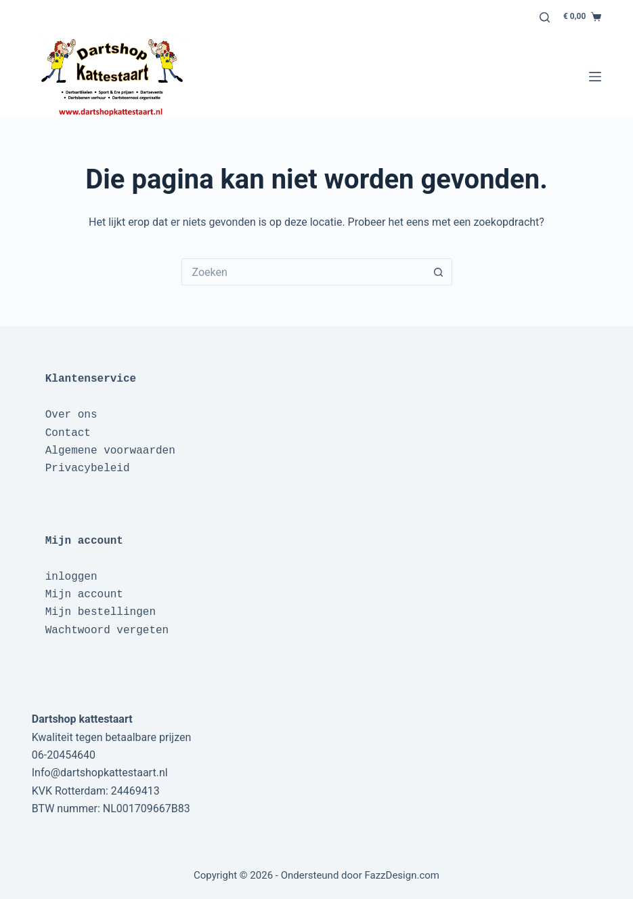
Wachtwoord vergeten (107, 630)
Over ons (71, 414)
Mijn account (84, 594)
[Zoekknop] (438, 271)
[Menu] (595, 77)
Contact (68, 433)
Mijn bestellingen (100, 612)
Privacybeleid (87, 468)
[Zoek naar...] (303, 271)
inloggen (71, 577)
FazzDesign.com (401, 875)
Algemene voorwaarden (110, 450)
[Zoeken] (545, 17)
